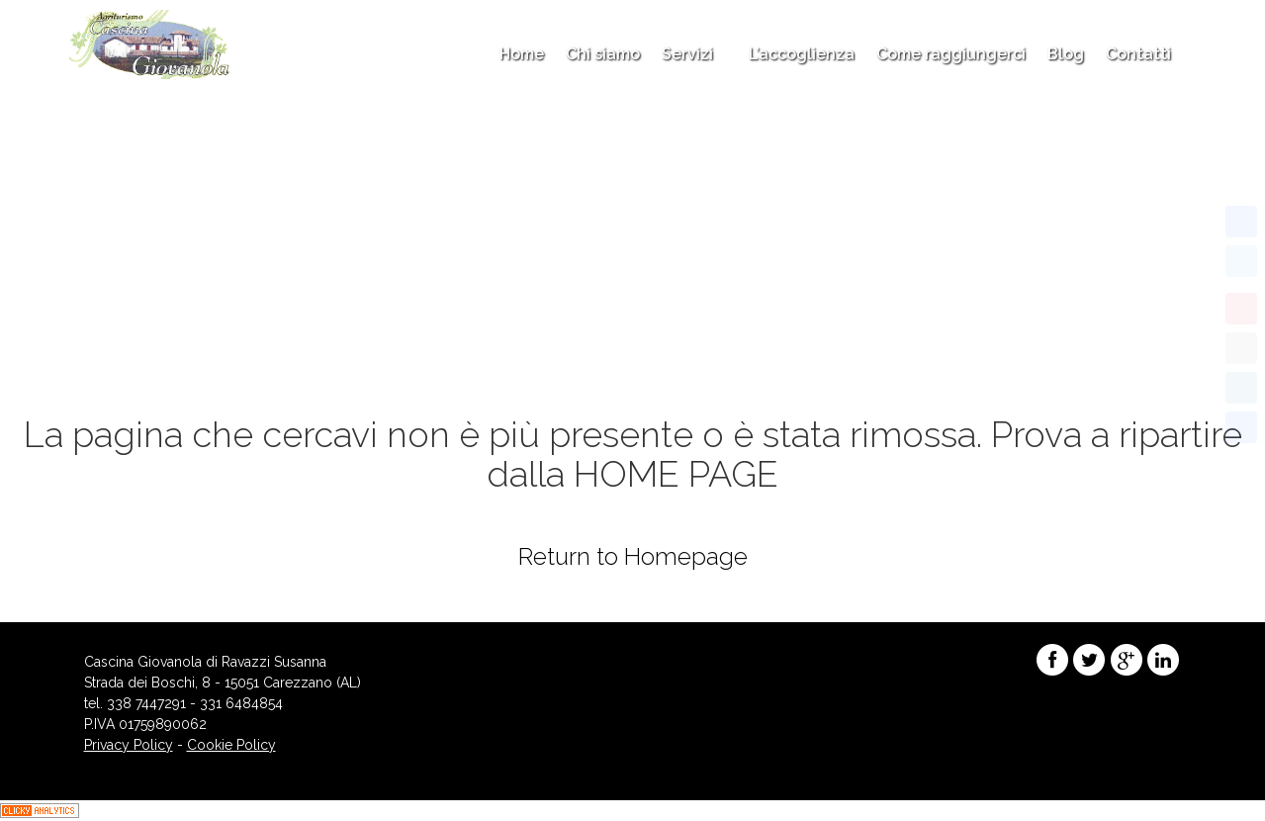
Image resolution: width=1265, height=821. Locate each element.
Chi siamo (603, 54)
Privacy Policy (128, 745)
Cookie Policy (231, 745)
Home (521, 54)
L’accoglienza (802, 54)
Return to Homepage (633, 556)
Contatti (1138, 54)
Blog (1065, 54)
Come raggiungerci (951, 54)
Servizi (694, 54)
